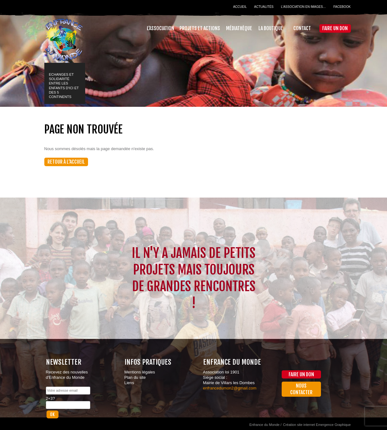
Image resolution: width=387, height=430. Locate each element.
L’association (160, 28)
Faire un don (335, 28)
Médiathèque (239, 28)
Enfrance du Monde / (265, 425)
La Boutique (270, 28)
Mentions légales (139, 372)
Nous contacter (301, 389)
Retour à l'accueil (66, 162)
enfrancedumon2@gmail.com (230, 388)
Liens (129, 382)
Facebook (342, 6)
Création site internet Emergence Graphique (317, 425)
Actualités (264, 6)
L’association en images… (303, 6)
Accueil (239, 6)
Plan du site (135, 377)
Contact (302, 28)
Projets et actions (200, 28)
